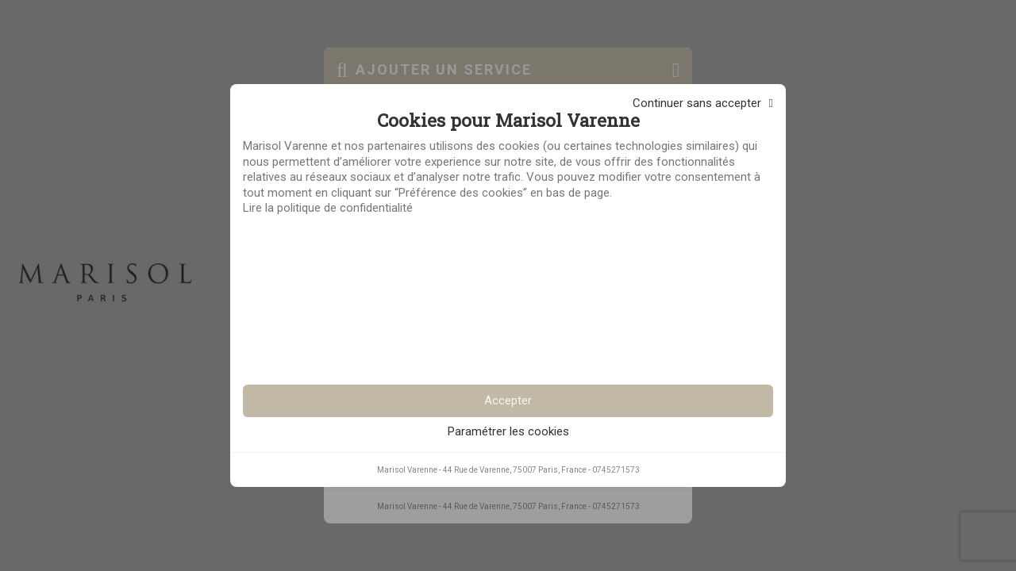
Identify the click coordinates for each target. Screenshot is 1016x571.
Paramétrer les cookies (508, 432)
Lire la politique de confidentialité (328, 208)
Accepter (508, 400)
